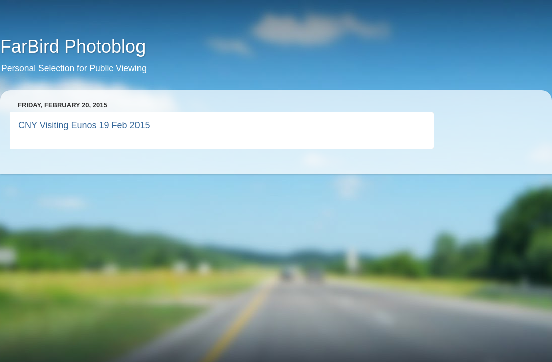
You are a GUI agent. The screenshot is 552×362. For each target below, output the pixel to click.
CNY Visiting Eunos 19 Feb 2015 (84, 125)
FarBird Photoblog (73, 46)
